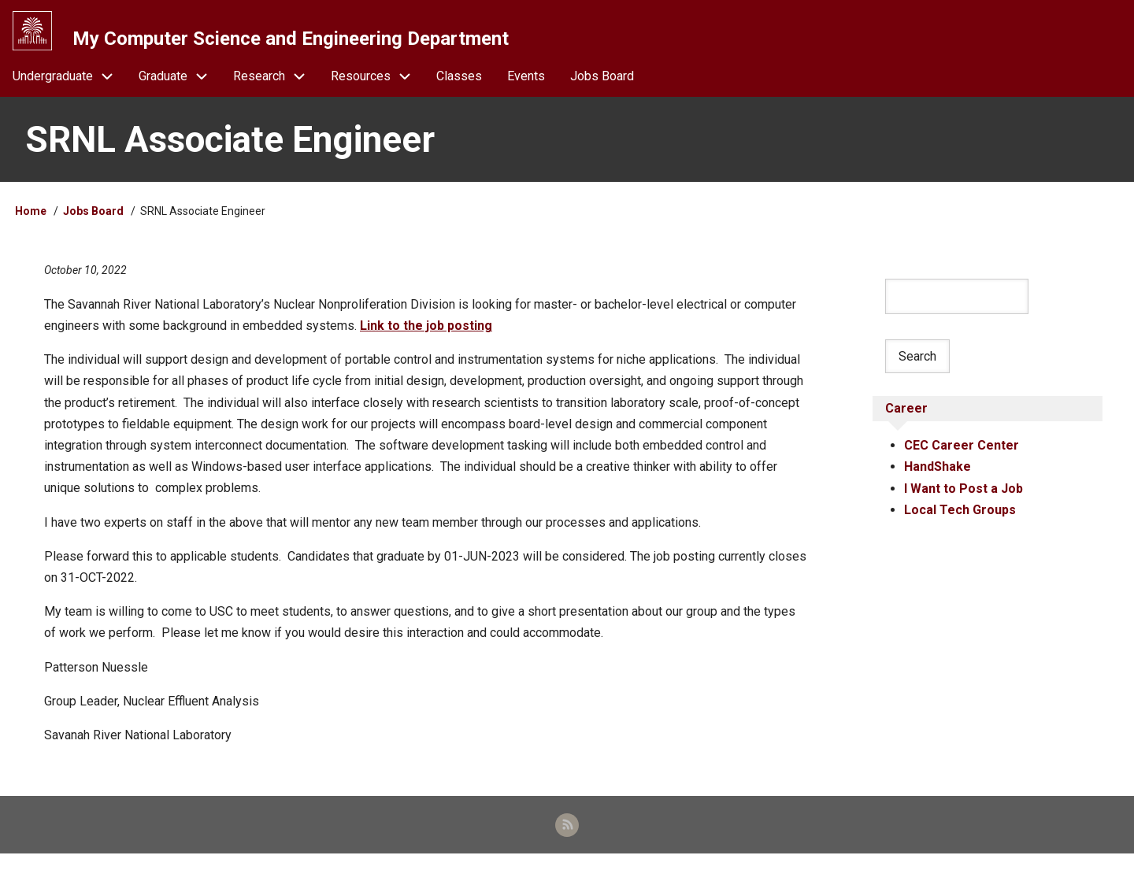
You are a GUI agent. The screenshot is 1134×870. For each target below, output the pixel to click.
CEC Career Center (961, 458)
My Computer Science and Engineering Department (295, 39)
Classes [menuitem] (459, 87)
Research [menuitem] (275, 88)
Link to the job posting (426, 337)
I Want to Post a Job (963, 501)
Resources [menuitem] (377, 88)
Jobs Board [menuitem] (602, 87)
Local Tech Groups (960, 523)
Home (30, 223)
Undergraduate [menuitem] (69, 88)
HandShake (937, 479)
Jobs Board (93, 223)
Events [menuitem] (526, 87)
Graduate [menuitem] (179, 88)
